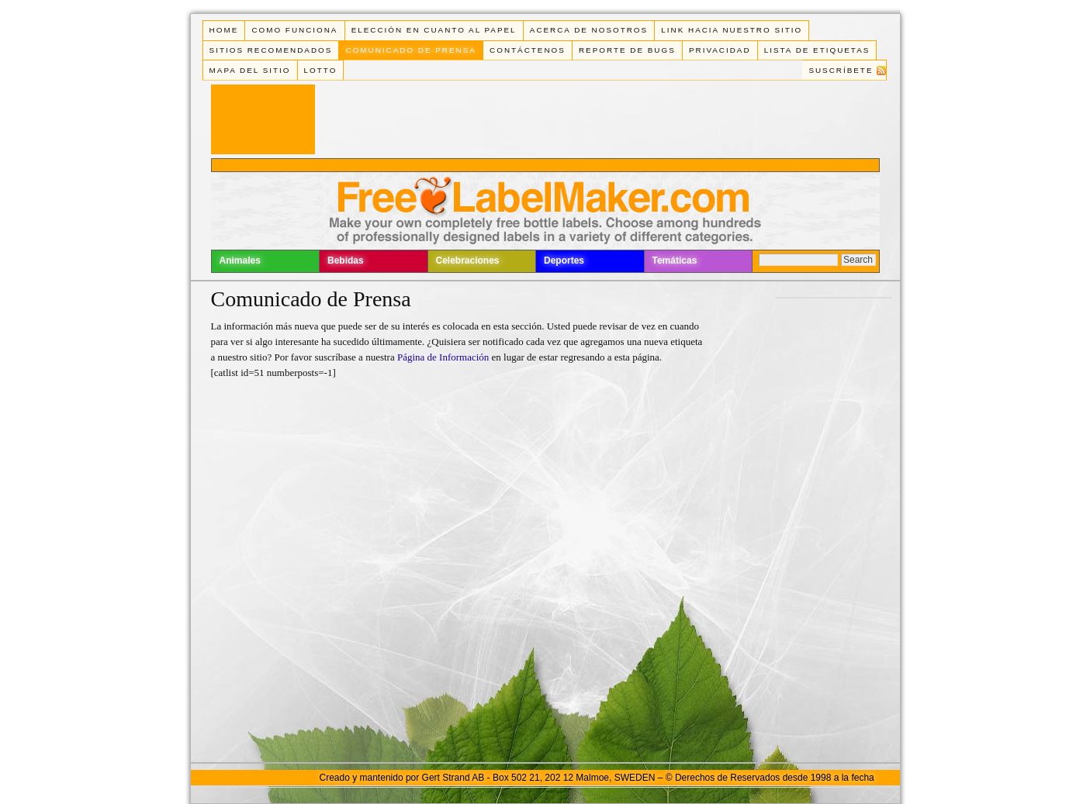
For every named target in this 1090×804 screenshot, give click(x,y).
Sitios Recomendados (271, 50)
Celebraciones (468, 260)
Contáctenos (528, 50)
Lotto (320, 70)
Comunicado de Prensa (411, 50)
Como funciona (294, 30)
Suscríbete (840, 70)
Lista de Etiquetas (817, 50)
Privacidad (720, 50)
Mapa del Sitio (250, 70)
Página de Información (444, 357)
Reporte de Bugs (627, 50)
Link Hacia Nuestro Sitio (731, 30)
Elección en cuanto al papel (434, 30)
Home (224, 30)
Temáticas (674, 260)
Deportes (564, 260)
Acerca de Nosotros (589, 30)
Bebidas (345, 260)
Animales (240, 260)
